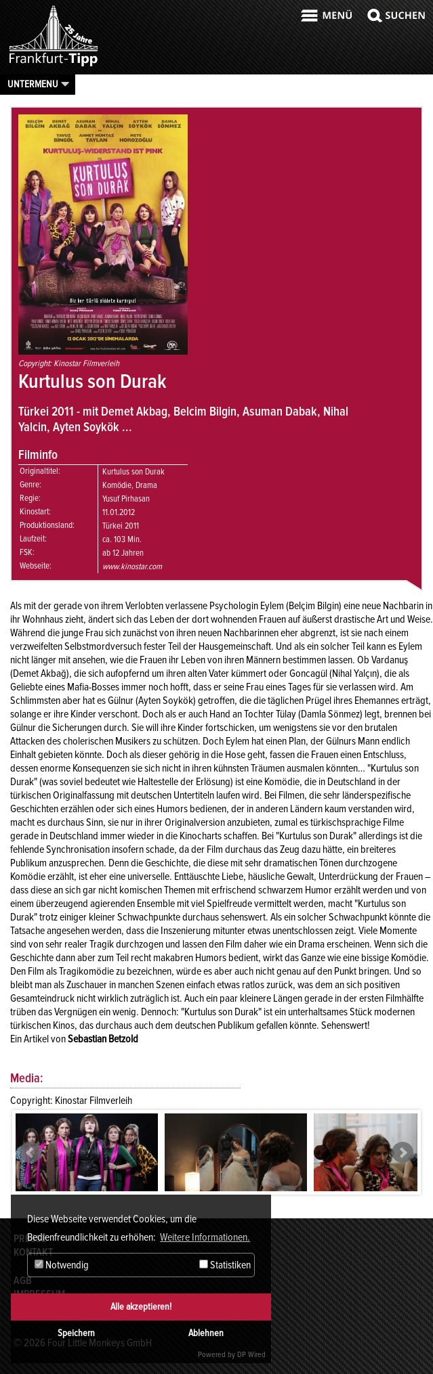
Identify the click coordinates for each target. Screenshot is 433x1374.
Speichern (76, 1333)
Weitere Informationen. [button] (205, 1237)
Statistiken (225, 1265)
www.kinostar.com (132, 566)
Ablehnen (206, 1333)
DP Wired (251, 1355)
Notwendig (62, 1265)
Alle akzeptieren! (140, 1306)
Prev (30, 1153)
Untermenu (32, 84)
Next (402, 1153)
